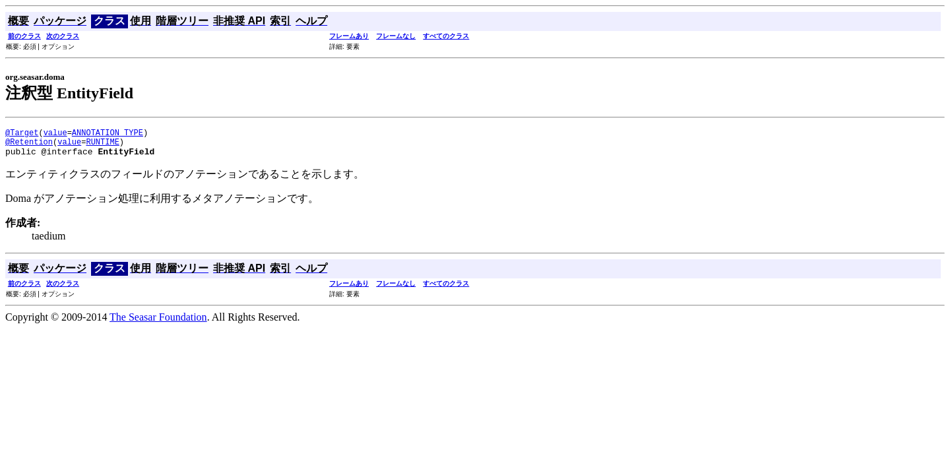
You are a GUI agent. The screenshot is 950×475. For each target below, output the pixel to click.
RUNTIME (102, 145)
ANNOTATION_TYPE (107, 134)
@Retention (29, 145)
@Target (21, 134)
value (55, 134)
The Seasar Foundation (158, 323)
